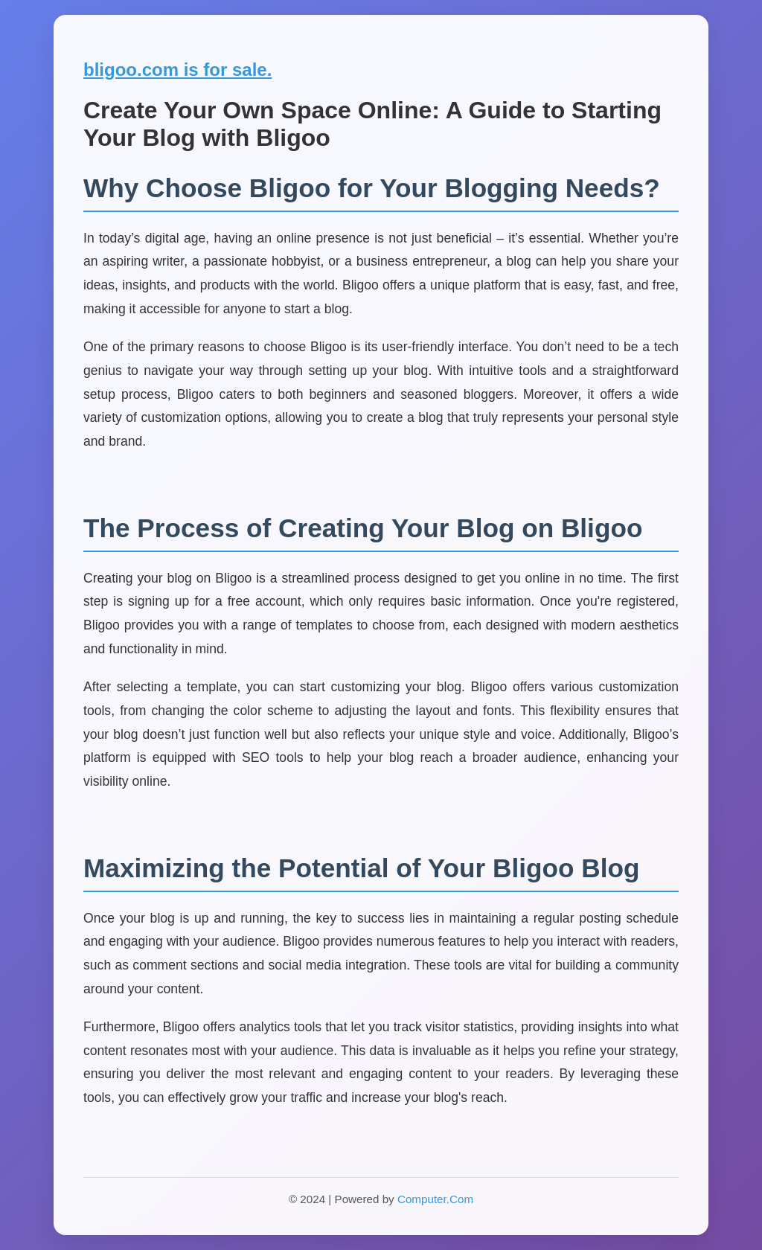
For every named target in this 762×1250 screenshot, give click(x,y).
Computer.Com (435, 1199)
